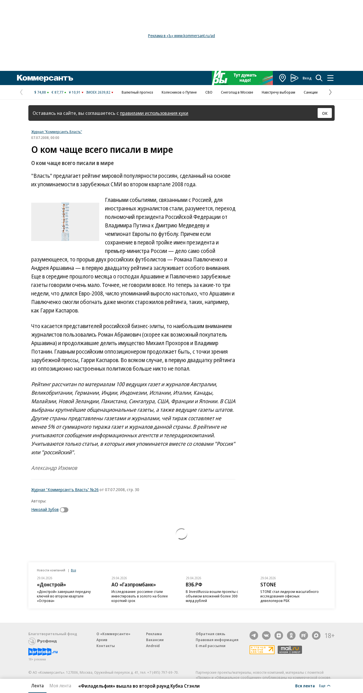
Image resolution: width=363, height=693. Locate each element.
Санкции (311, 92)
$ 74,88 (40, 92)
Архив (101, 639)
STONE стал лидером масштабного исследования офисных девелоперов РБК (289, 596)
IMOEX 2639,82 (98, 92)
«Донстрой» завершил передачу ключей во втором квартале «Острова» (64, 596)
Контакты (105, 645)
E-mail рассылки (210, 645)
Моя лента (60, 686)
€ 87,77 (57, 92)
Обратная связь (210, 633)
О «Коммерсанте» (113, 633)
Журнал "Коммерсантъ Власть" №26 (65, 489)
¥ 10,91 (75, 92)
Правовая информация (217, 639)
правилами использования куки (154, 113)
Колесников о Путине (179, 92)
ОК (325, 113)
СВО (208, 92)
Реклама (154, 633)
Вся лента (305, 685)
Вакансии (155, 639)
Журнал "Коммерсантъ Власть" (56, 131)
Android (153, 645)
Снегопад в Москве (237, 92)
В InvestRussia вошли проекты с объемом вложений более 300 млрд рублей (212, 596)
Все (73, 570)
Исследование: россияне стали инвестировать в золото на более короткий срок (139, 596)
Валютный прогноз (137, 92)
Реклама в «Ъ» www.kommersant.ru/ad (181, 35)
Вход (307, 78)
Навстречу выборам (278, 92)
